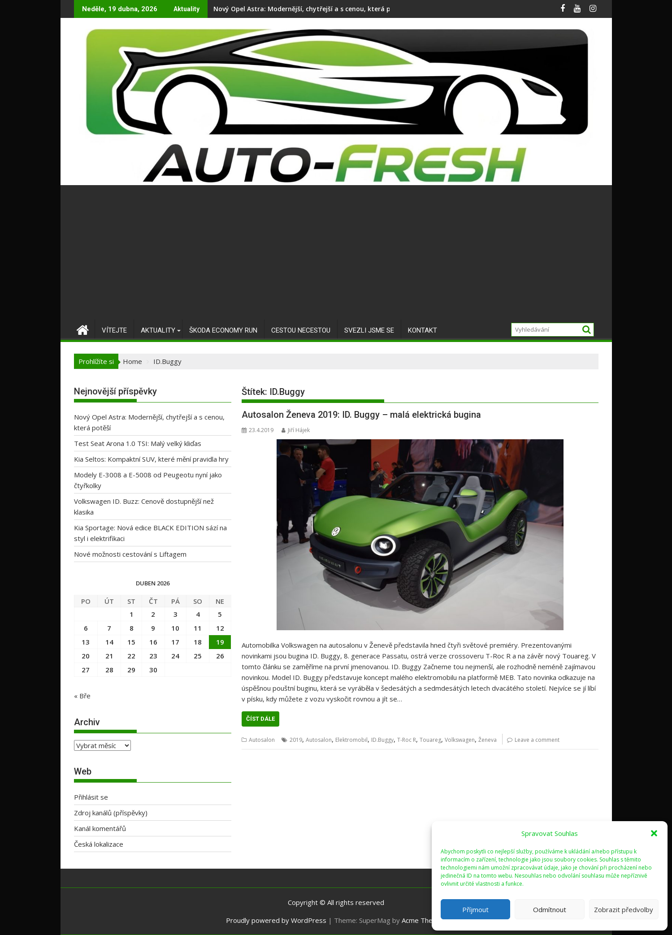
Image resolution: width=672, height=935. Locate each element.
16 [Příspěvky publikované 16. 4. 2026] (153, 641)
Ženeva (487, 740)
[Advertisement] (336, 252)
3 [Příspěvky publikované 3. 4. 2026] (175, 614)
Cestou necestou (300, 330)
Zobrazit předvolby (623, 909)
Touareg (430, 740)
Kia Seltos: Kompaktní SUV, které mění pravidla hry (151, 459)
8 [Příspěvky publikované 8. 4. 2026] (132, 627)
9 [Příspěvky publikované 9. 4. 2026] (153, 627)
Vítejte (114, 330)
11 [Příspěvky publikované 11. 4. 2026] (198, 627)
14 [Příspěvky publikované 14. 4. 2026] (109, 641)
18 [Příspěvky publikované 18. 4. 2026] (198, 641)
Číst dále (260, 718)
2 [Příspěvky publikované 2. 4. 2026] (153, 614)
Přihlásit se (91, 796)
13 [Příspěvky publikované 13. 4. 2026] (86, 641)
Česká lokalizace (98, 844)
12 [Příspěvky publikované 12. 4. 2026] (220, 627)
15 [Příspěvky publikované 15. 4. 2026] (131, 641)
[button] (654, 833)
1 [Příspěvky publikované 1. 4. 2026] (132, 614)
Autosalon (262, 740)
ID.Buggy (382, 740)
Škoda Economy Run (223, 330)
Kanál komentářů (100, 828)
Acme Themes (424, 920)
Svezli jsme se (369, 330)
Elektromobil (351, 740)
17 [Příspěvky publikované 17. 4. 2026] (175, 641)
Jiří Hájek (296, 430)
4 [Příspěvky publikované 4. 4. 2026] (198, 614)
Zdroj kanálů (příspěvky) (110, 812)
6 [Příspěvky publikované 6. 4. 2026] (86, 627)
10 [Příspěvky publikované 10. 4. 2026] (175, 627)
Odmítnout (549, 909)
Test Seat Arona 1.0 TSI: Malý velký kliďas (137, 443)
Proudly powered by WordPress (276, 920)
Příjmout (475, 909)
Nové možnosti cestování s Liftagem (130, 554)
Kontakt (422, 330)
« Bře (82, 695)
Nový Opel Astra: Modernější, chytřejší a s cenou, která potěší (309, 8)
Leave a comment (537, 740)
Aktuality (158, 330)
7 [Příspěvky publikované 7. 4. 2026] (109, 627)
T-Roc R (406, 740)
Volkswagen (460, 740)
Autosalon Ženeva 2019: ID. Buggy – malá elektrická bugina (361, 414)
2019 (296, 740)
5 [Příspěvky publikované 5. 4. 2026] (220, 614)
